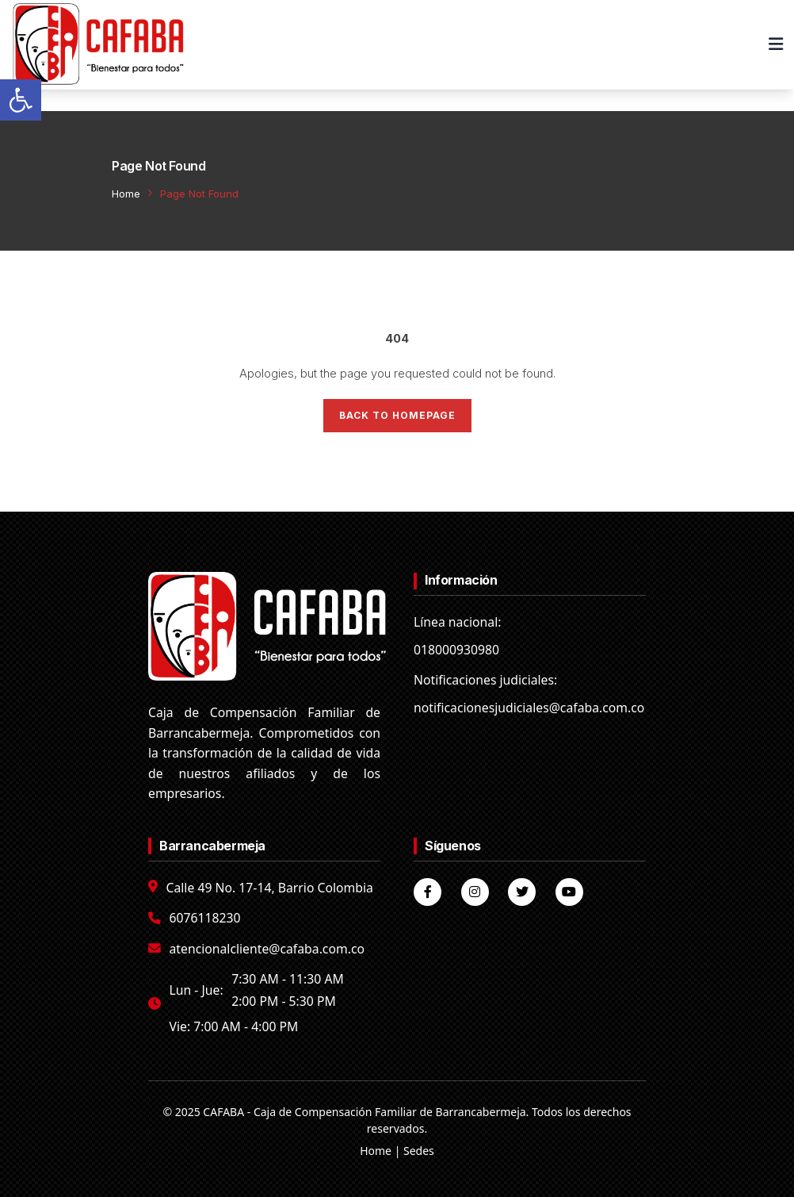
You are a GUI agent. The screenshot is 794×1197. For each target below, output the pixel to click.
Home (126, 193)
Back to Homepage (397, 415)
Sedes (418, 1150)
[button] (20, 100)
